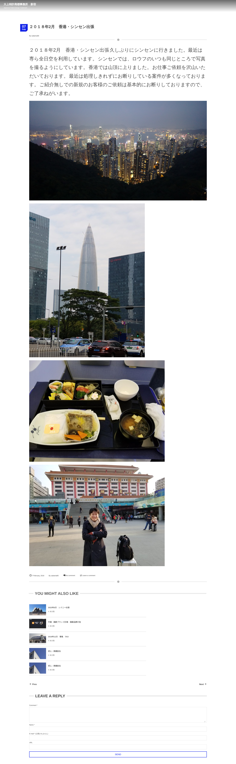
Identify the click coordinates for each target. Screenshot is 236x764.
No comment (70, 576)
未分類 (52, 613)
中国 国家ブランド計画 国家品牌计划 (123, 609)
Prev (33, 640)
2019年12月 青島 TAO (176, 609)
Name (31, 681)
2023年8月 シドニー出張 (58, 609)
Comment (32, 662)
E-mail (31, 690)
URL (31, 699)
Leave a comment (88, 576)
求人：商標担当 (54, 624)
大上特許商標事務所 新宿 (21, 4)
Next (203, 640)
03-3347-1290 (225, 5)
